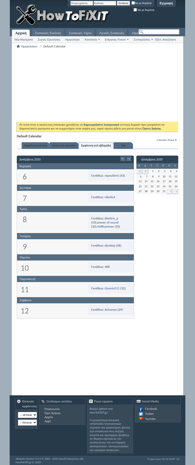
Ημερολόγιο (72, 39)
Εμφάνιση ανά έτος (35, 145)
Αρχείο (48, 417)
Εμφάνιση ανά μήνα (64, 145)
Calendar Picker (165, 140)
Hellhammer (105, 226)
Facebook (151, 409)
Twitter (149, 414)
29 (139, 171)
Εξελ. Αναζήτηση (165, 39)
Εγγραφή (166, 3)
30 (145, 171)
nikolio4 (110, 197)
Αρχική (20, 33)
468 (107, 267)
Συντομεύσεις (142, 39)
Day (123, 145)
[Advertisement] (116, 15)
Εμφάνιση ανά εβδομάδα (96, 145)
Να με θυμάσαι (142, 3)
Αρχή (47, 421)
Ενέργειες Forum (115, 39)
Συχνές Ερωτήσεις (49, 39)
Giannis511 (112, 288)
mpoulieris (112, 175)
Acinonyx (111, 309)
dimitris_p (111, 218)
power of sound (107, 222)
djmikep (110, 245)
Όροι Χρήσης (52, 413)
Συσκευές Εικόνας (48, 33)
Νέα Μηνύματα (23, 39)
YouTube (150, 419)
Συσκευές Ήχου (80, 33)
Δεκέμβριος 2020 (152, 159)
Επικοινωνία (51, 409)
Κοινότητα (91, 39)
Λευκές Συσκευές (111, 33)
